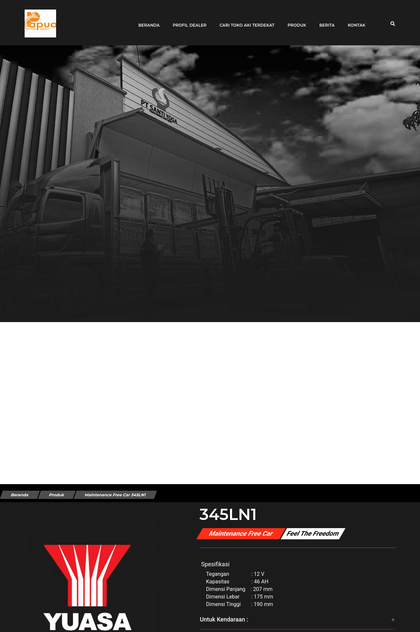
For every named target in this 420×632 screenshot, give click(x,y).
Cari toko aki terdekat (244, 20)
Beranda (146, 20)
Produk (294, 20)
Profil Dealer (187, 20)
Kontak (354, 20)
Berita (324, 20)
